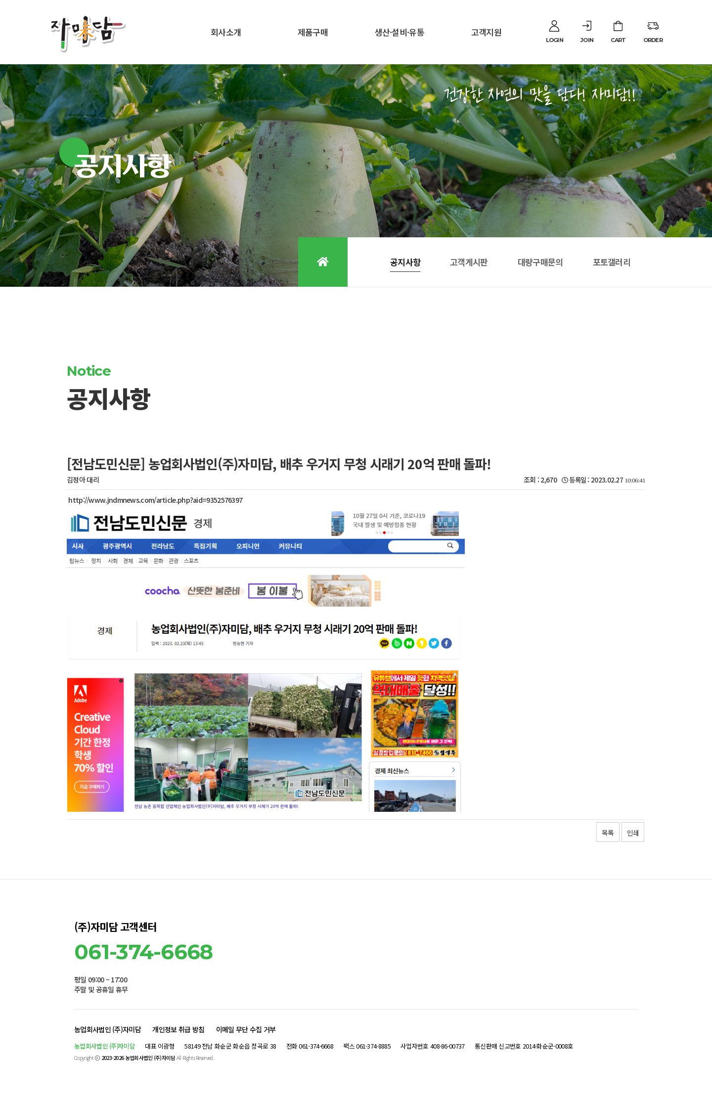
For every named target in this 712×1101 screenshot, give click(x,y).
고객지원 (486, 32)
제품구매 (313, 32)
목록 (608, 832)
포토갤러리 (612, 262)
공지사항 (405, 262)
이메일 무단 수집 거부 (246, 1029)
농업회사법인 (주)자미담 (107, 1029)
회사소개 (226, 32)
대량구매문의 (540, 262)
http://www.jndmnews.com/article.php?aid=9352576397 (155, 500)
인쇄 (633, 832)
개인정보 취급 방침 (178, 1029)
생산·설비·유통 (399, 32)
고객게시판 (469, 262)
